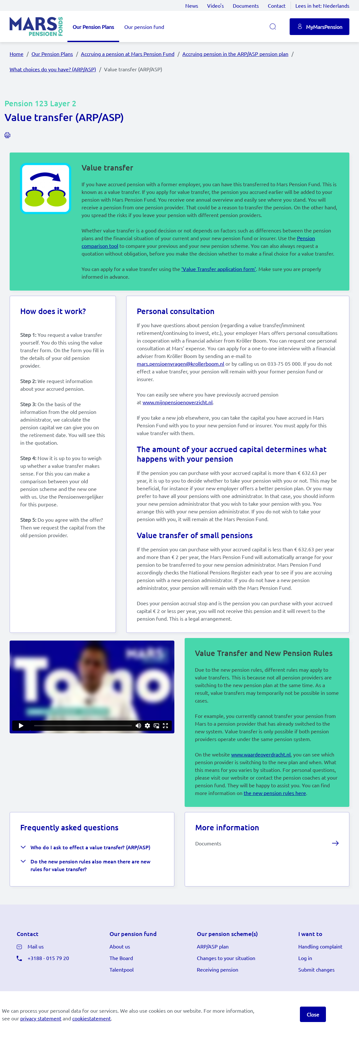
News (191, 5)
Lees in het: (322, 5)
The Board (121, 978)
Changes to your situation (226, 978)
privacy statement (40, 1018)
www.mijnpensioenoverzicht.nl (178, 409)
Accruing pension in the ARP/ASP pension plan (235, 53)
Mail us (36, 967)
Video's (215, 5)
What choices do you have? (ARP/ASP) (53, 69)
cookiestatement (91, 1018)
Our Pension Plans (93, 26)
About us (119, 967)
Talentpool (121, 990)
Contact (276, 5)
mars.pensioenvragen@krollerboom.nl (180, 371)
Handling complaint (320, 967)
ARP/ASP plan (213, 967)
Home (16, 53)
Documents (246, 5)
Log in (305, 978)
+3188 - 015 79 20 (48, 978)
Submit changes (316, 990)
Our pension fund (144, 26)
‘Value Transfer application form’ (218, 271)
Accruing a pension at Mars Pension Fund (127, 53)
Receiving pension (217, 990)
